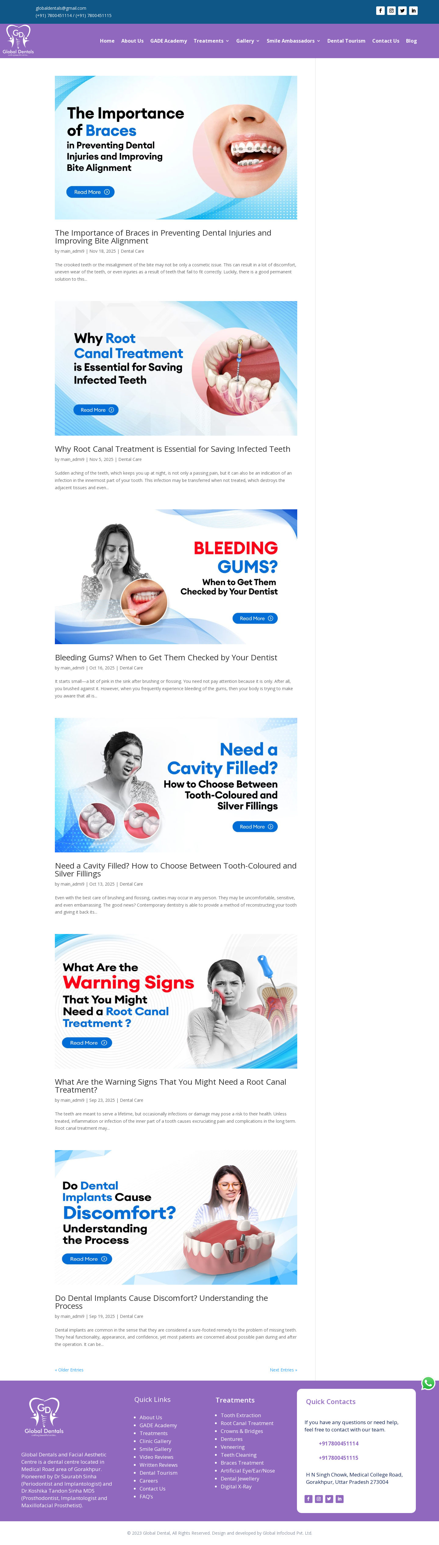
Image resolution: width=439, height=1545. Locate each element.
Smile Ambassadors (291, 40)
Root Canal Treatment (247, 1423)
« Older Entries (69, 1370)
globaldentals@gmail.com (61, 8)
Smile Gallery (156, 1448)
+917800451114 (339, 1443)
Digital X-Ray (236, 1486)
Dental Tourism (346, 40)
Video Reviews (156, 1456)
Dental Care (132, 251)
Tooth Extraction (241, 1415)
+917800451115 (339, 1457)
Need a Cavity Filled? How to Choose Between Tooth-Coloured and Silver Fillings (176, 869)
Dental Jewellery (240, 1478)
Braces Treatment (242, 1462)
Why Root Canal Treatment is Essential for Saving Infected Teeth (173, 448)
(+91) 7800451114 (54, 15)
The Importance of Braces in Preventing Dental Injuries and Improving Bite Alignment (163, 236)
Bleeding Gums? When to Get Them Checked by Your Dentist (166, 657)
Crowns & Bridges (242, 1430)
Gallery (245, 40)
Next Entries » (283, 1370)
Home (107, 40)
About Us (132, 40)
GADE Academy (168, 40)
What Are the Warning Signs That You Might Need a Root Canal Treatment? (170, 1085)
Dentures (232, 1438)
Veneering (233, 1446)
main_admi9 (72, 251)
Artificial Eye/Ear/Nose (248, 1470)
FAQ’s (146, 1496)
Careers (149, 1480)
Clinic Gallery (155, 1441)
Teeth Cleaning (239, 1454)
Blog (411, 40)
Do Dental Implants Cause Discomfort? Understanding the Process (161, 1301)
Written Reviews (159, 1464)
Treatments (208, 40)
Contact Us (385, 40)
